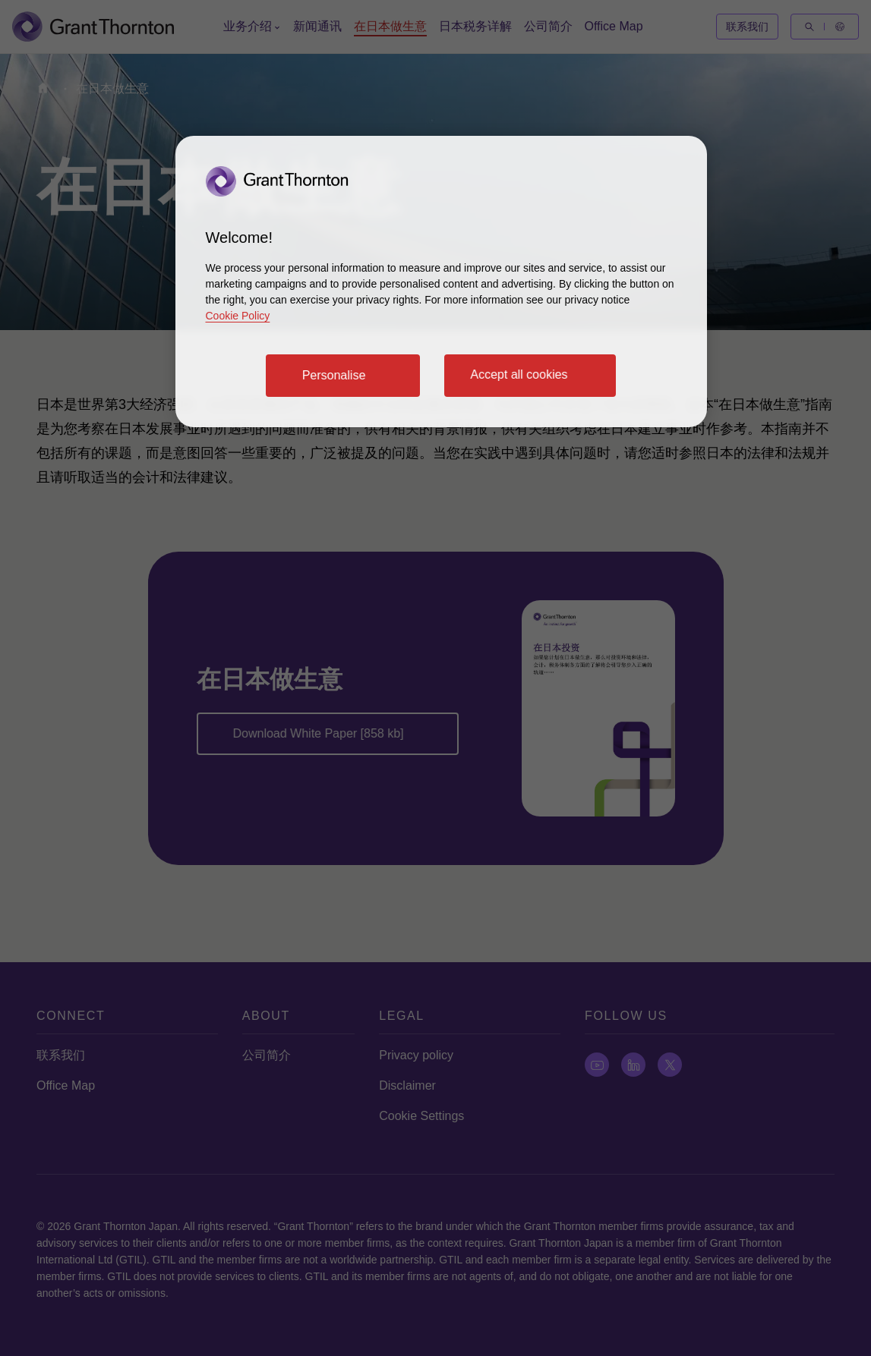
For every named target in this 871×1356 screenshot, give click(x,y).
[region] (441, 281)
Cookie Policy (238, 316)
